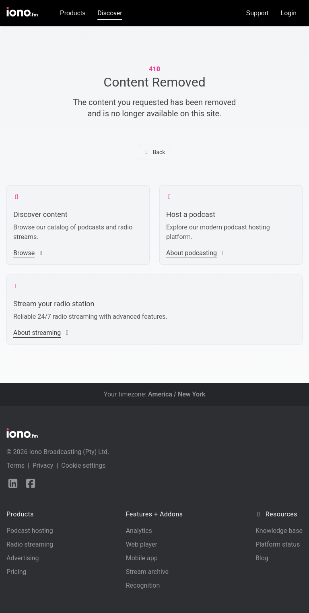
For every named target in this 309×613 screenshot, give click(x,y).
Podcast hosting (29, 531)
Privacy (43, 465)
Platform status (277, 544)
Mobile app (142, 558)
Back (154, 152)
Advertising (22, 558)
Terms (15, 465)
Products (72, 13)
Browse (28, 253)
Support (257, 13)
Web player (141, 544)
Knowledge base (279, 531)
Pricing (16, 572)
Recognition (143, 585)
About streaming (41, 332)
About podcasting (196, 253)
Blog (261, 558)
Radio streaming (29, 544)
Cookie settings (83, 465)
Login (289, 13)
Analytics (139, 531)
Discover (109, 13)
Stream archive (147, 572)
